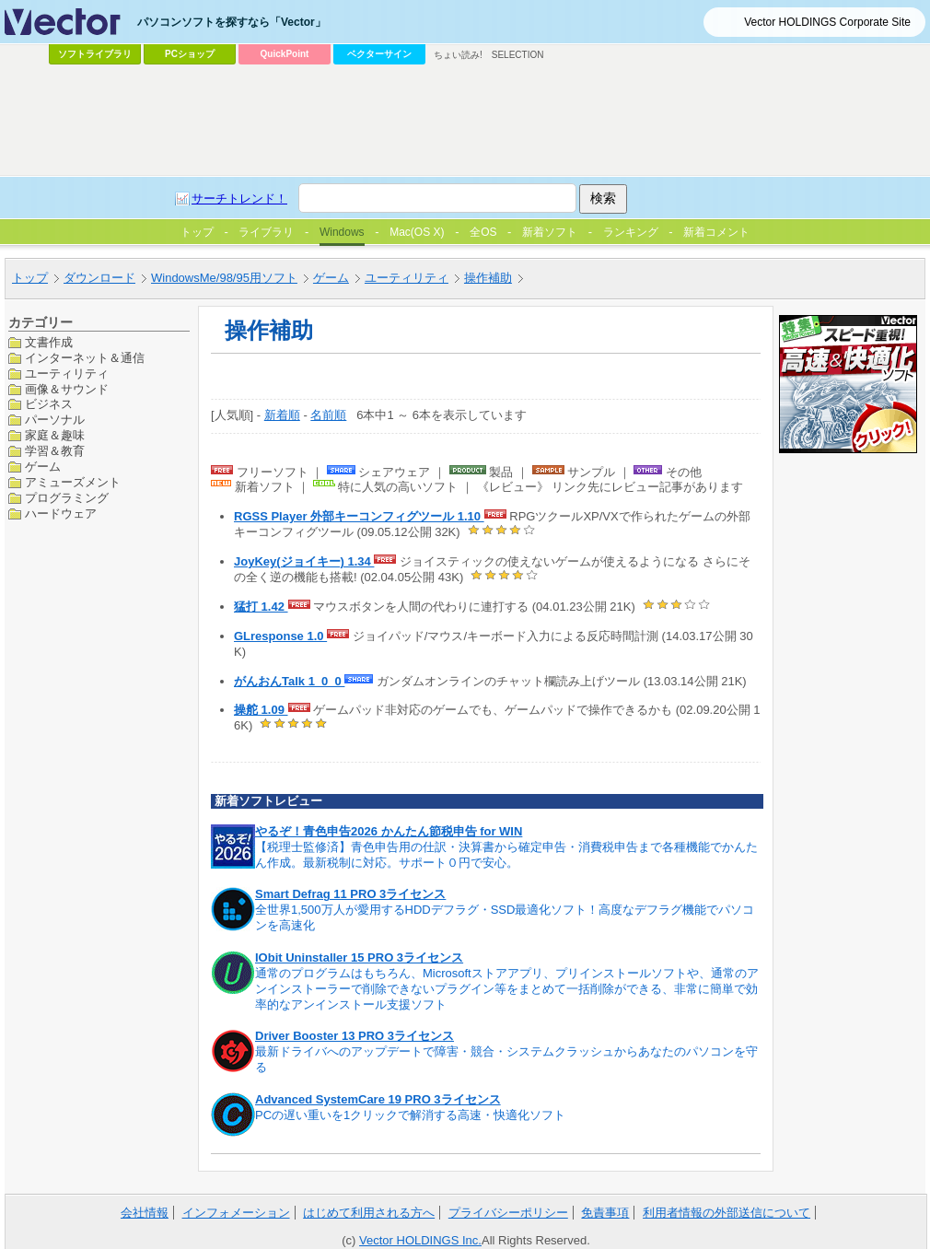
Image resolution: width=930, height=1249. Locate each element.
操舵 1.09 (261, 710)
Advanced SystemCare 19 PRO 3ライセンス (378, 1099)
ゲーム (43, 466)
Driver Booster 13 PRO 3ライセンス (354, 1036)
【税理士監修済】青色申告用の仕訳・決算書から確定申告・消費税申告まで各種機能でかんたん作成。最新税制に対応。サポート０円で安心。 (506, 855)
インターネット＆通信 (85, 358)
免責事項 (605, 1213)
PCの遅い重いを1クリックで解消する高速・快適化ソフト (410, 1115)
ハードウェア (61, 513)
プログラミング (67, 498)
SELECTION (518, 55)
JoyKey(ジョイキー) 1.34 (304, 561)
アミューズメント (73, 482)
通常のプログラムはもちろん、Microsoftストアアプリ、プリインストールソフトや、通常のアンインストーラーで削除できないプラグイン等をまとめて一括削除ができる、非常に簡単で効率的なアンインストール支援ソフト (507, 988)
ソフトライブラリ (95, 54)
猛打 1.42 (261, 606)
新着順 (282, 415)
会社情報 (145, 1213)
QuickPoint (285, 54)
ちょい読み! (458, 55)
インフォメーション (236, 1213)
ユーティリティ (67, 373)
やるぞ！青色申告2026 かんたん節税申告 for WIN (388, 831)
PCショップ (190, 54)
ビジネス (49, 404)
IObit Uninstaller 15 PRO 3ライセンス (359, 957)
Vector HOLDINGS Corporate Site (827, 22)
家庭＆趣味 (55, 435)
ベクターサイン (379, 54)
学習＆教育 (55, 451)
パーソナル (55, 419)
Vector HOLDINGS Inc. (420, 1240)
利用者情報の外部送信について (726, 1213)
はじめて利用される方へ (369, 1213)
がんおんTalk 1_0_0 (289, 681)
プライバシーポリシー (508, 1213)
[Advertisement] (421, 208)
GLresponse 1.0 (280, 636)
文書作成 (49, 342)
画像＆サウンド (67, 389)
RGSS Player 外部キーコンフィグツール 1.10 (359, 516)
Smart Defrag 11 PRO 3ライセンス (350, 894)
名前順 (328, 415)
